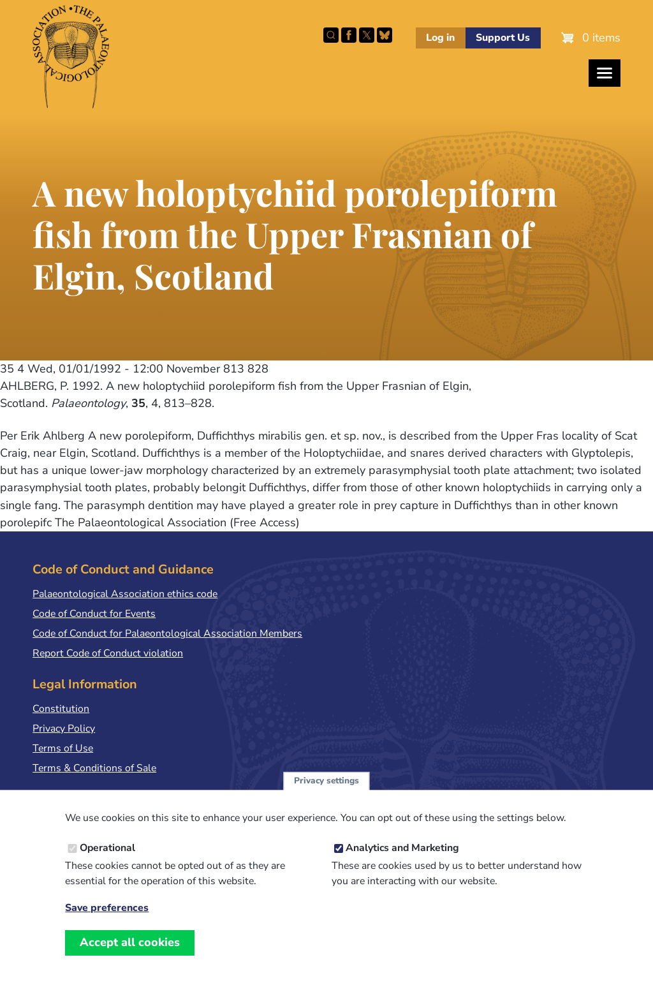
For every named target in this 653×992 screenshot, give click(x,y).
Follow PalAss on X (366, 35)
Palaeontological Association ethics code (125, 594)
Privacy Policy (64, 729)
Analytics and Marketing (402, 861)
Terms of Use (63, 748)
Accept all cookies (130, 955)
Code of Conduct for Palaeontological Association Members (167, 633)
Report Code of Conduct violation (108, 653)
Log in (440, 38)
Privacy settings (326, 793)
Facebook (348, 35)
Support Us (503, 38)
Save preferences (107, 921)
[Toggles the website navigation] (604, 73)
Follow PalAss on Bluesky (384, 35)
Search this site (331, 35)
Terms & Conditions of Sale (94, 768)
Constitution (61, 709)
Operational (107, 861)
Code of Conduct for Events (94, 614)
